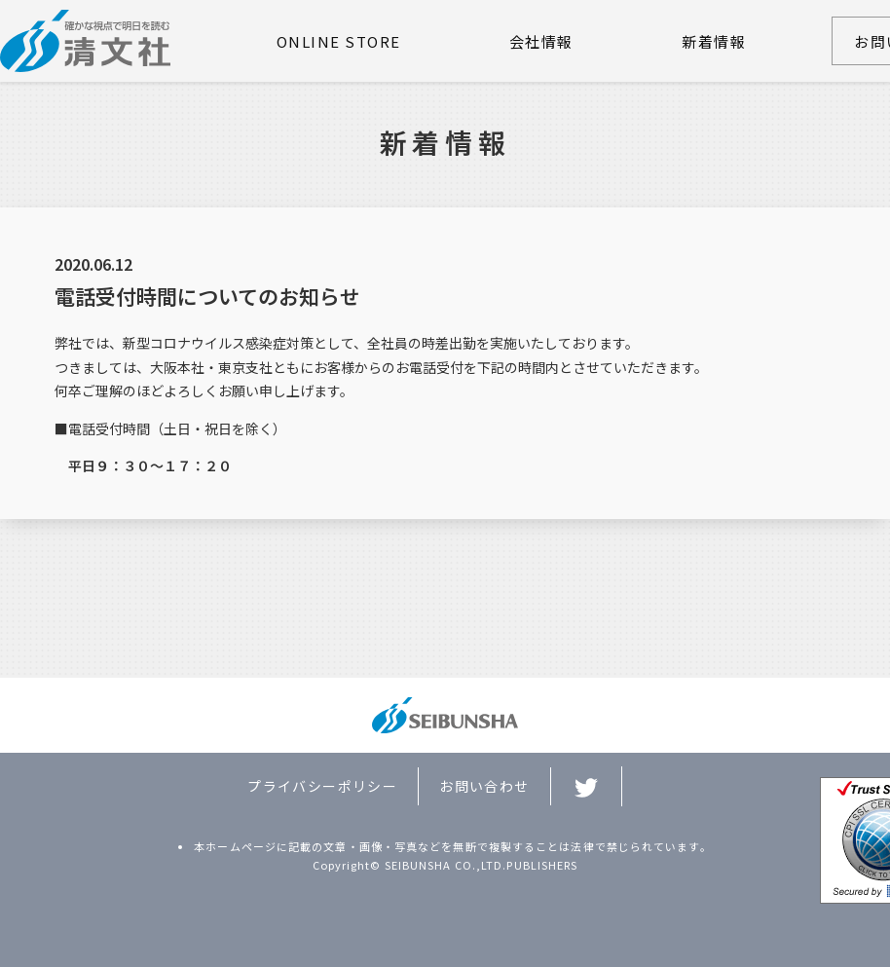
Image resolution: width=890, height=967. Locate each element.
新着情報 (714, 41)
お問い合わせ (484, 786)
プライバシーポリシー (322, 786)
